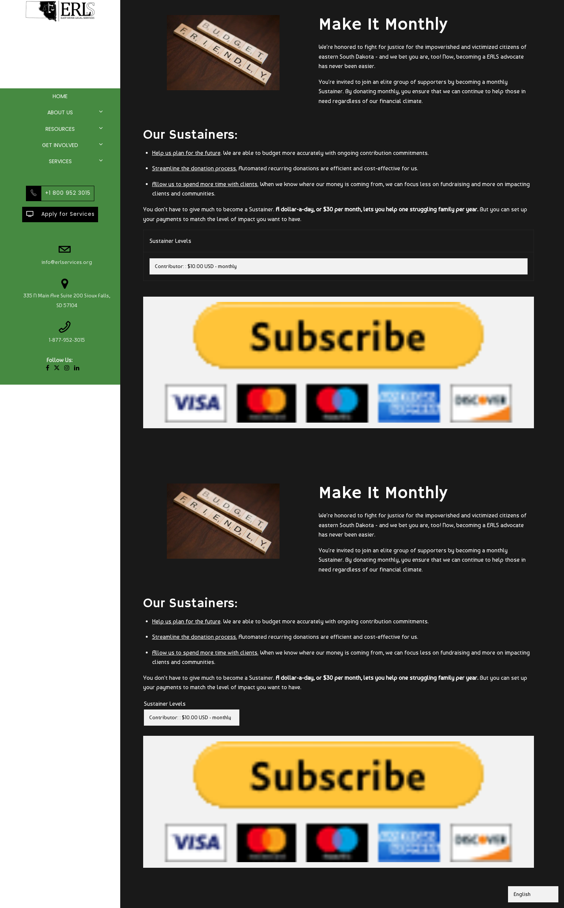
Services (60, 161)
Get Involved (60, 145)
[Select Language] (533, 894)
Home (60, 96)
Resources (60, 129)
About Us (60, 112)
